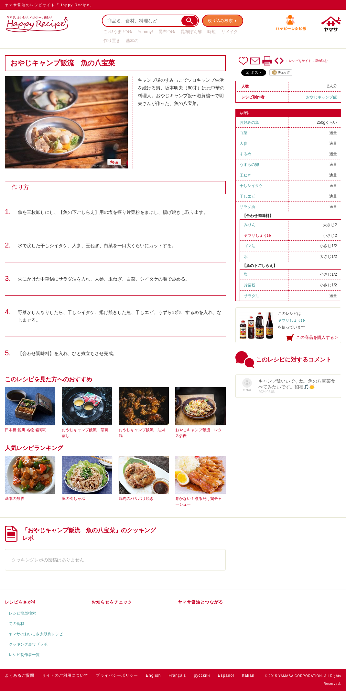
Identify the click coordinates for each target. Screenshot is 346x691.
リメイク (229, 31)
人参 (243, 143)
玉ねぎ (245, 175)
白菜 (243, 133)
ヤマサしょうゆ (257, 235)
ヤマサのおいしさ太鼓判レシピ (36, 634)
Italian (248, 675)
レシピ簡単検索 (22, 613)
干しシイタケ (251, 185)
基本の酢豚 (14, 498)
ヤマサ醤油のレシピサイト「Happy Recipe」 (49, 5)
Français (177, 675)
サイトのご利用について (65, 675)
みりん (249, 225)
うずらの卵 (249, 164)
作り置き (111, 40)
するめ (245, 154)
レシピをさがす (21, 602)
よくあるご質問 (19, 675)
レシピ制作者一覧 (24, 654)
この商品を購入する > (317, 337)
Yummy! (145, 31)
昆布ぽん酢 (191, 31)
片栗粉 (249, 285)
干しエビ (247, 196)
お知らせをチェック (112, 602)
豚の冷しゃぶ (73, 498)
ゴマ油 (249, 246)
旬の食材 (16, 623)
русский (202, 675)
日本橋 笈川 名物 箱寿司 (26, 430)
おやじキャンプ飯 (321, 97)
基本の (132, 40)
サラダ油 (249, 206)
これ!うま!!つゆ (117, 31)
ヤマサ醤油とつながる (200, 602)
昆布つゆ (166, 31)
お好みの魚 (249, 122)
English (153, 675)
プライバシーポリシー (117, 675)
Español (226, 675)
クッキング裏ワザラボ (28, 644)
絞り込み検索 (220, 20)
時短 (211, 31)
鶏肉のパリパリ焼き (136, 498)
